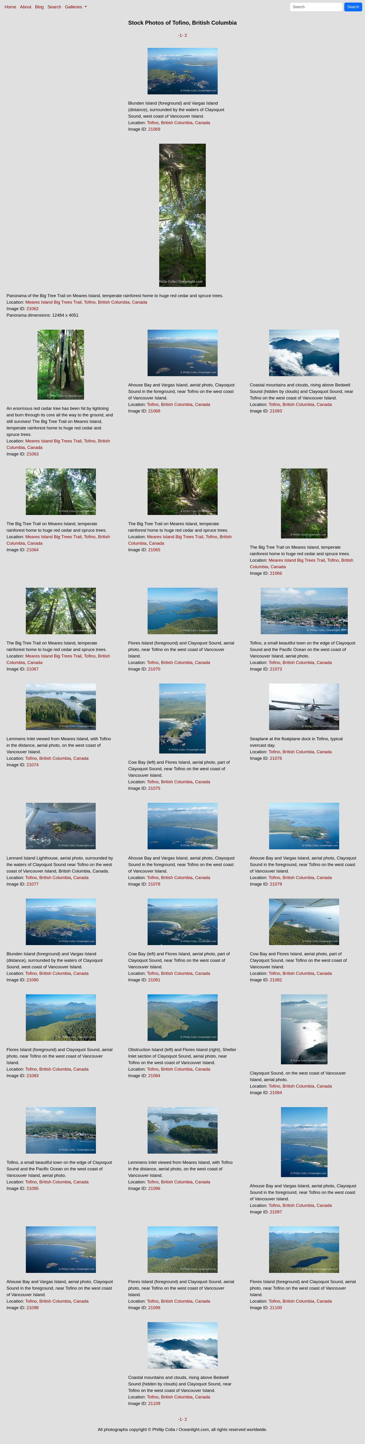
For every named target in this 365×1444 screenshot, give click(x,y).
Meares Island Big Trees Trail (53, 302)
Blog (39, 6)
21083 (33, 1075)
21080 (33, 979)
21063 (33, 453)
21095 (33, 1188)
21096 (154, 1188)
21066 (276, 573)
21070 (154, 669)
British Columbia (177, 122)
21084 (154, 1075)
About (25, 6)
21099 (154, 1307)
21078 (154, 884)
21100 (276, 1307)
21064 (33, 549)
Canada (202, 122)
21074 (33, 764)
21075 (154, 788)
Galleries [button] (74, 6)
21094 (276, 1092)
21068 (154, 410)
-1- (180, 35)
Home (10, 6)
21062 (33, 308)
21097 (276, 1211)
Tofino (153, 122)
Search (54, 6)
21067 (33, 669)
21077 (33, 884)
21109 (154, 1403)
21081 (154, 979)
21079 (276, 884)
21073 (276, 669)
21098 (33, 1307)
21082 (276, 979)
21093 (276, 410)
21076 (276, 758)
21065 (154, 549)
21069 (154, 129)
